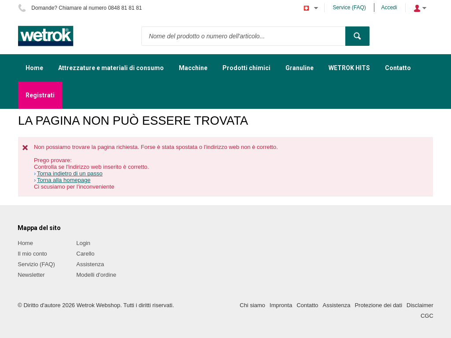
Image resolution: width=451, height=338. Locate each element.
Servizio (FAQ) (36, 264)
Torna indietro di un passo (70, 173)
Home (25, 243)
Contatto (307, 305)
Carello (85, 253)
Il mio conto (32, 253)
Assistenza (90, 264)
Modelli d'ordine (96, 274)
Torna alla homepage (63, 180)
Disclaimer (420, 305)
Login (83, 243)
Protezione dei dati (378, 305)
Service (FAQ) (349, 7)
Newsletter (31, 274)
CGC (427, 315)
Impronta (281, 305)
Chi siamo (252, 305)
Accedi (389, 7)
